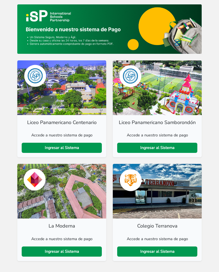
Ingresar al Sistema (62, 147)
